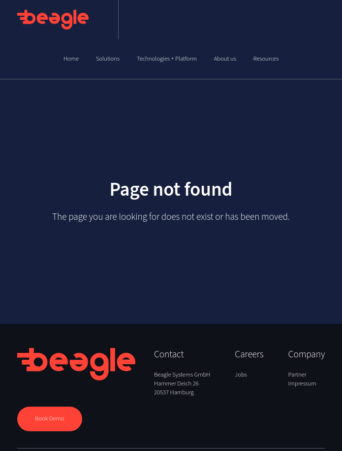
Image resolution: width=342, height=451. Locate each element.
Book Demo (49, 418)
